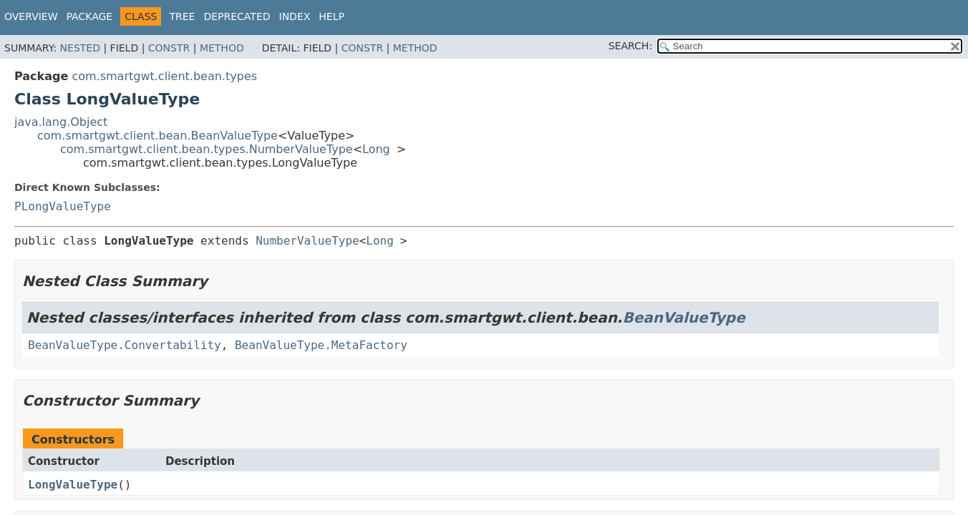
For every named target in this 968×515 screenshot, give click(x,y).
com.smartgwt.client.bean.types (164, 76)
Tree (182, 16)
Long (376, 149)
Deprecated (236, 16)
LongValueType (72, 484)
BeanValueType (683, 317)
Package (90, 16)
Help (331, 16)
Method (222, 48)
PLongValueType (62, 206)
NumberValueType (307, 240)
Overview (31, 16)
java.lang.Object (60, 122)
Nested (80, 48)
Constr (169, 48)
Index (295, 16)
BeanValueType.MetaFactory (321, 345)
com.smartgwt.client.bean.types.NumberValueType (206, 149)
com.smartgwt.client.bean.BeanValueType (157, 135)
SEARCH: (630, 46)
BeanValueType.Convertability (124, 345)
